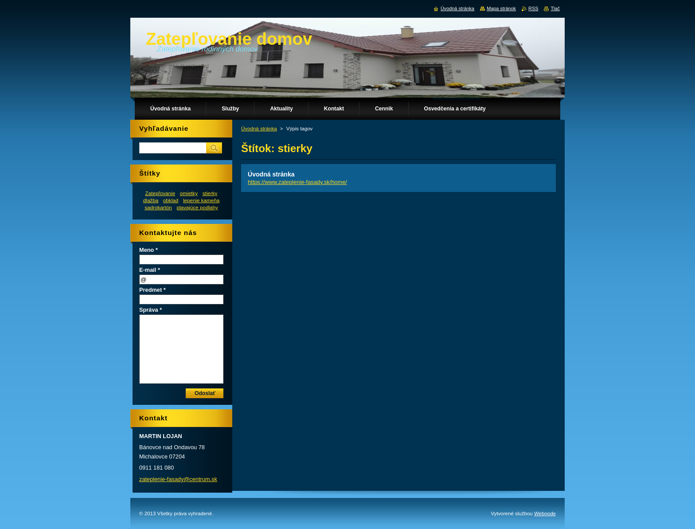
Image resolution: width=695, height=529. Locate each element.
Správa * (150, 309)
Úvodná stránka (259, 128)
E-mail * (149, 269)
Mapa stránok (501, 8)
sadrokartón (158, 207)
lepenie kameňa (201, 200)
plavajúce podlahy (197, 207)
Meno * (148, 250)
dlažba (150, 200)
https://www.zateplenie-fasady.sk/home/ (297, 182)
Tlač (555, 8)
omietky (189, 193)
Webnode (545, 513)
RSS (533, 8)
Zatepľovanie (160, 193)
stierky (210, 193)
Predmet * (152, 289)
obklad (170, 200)
